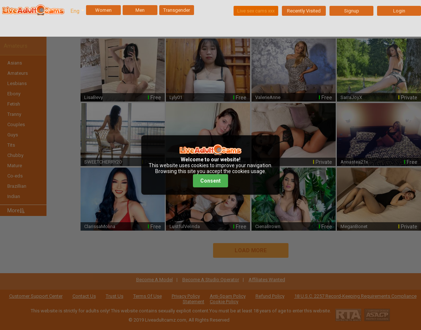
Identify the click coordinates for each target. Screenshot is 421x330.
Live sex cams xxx (256, 11)
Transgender (176, 10)
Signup (351, 11)
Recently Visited (304, 11)
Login (399, 11)
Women (103, 10)
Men (140, 10)
